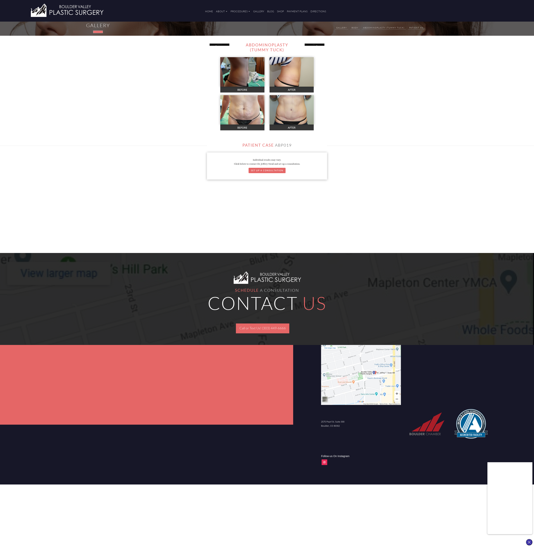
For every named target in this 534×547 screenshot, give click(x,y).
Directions (318, 11)
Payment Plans (297, 11)
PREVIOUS (220, 52)
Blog (270, 11)
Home (209, 11)
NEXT (313, 52)
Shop (280, 11)
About (220, 11)
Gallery (258, 11)
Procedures (239, 11)
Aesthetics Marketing (22, 428)
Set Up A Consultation (267, 175)
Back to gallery (98, 34)
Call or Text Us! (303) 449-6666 (262, 333)
